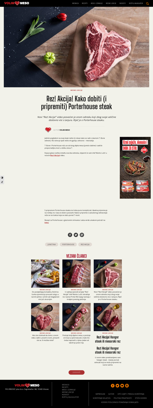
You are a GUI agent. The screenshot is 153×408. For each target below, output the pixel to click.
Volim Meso (64, 130)
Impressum (101, 394)
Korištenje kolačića (102, 398)
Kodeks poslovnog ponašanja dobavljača (120, 402)
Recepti (85, 3)
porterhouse (68, 244)
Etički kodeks (141, 398)
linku (47, 222)
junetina (52, 244)
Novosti (122, 3)
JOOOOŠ (76, 372)
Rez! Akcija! (55, 155)
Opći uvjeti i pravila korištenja (132, 394)
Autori (112, 394)
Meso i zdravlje (97, 3)
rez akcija (85, 244)
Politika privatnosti (123, 398)
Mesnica (75, 3)
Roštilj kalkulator (136, 3)
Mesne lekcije (111, 3)
